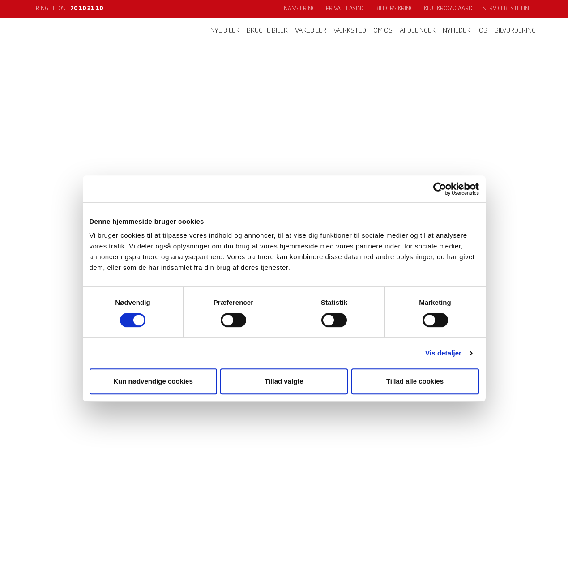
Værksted (349, 31)
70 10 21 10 (86, 9)
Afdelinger (418, 31)
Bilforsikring (394, 9)
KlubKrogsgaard (448, 9)
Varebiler (310, 31)
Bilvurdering (515, 31)
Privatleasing (345, 9)
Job (482, 31)
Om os (383, 31)
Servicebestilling (508, 9)
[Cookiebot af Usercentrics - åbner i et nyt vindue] (440, 189)
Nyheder (456, 31)
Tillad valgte (284, 381)
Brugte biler (267, 31)
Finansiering (297, 9)
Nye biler (224, 31)
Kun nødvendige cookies (153, 381)
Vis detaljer (443, 353)
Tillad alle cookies (415, 381)
